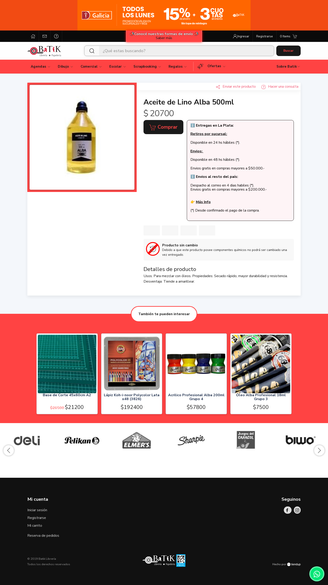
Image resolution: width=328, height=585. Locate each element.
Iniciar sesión (37, 510)
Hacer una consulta (279, 86)
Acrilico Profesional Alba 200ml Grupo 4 (196, 397)
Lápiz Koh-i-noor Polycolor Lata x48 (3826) (131, 397)
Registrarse (36, 517)
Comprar (163, 127)
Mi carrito (34, 525)
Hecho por (286, 564)
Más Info (203, 201)
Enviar (236, 86)
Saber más (164, 38)
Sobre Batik (288, 66)
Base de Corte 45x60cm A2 (67, 395)
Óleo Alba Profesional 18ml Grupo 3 (261, 397)
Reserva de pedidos (43, 535)
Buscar (288, 51)
